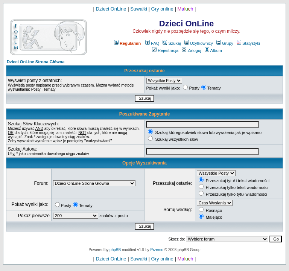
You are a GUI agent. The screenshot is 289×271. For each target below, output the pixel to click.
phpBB (115, 250)
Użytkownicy (198, 43)
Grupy (224, 43)
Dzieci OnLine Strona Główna (35, 61)
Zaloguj (191, 50)
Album (213, 50)
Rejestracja (165, 50)
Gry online (162, 9)
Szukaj (172, 43)
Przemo (157, 250)
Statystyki (248, 43)
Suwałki (138, 9)
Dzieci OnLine (111, 9)
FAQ (152, 43)
